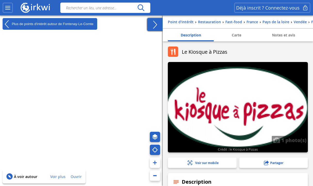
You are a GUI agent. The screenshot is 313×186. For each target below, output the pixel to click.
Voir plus (57, 176)
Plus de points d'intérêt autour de (48, 24)
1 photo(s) (290, 140)
